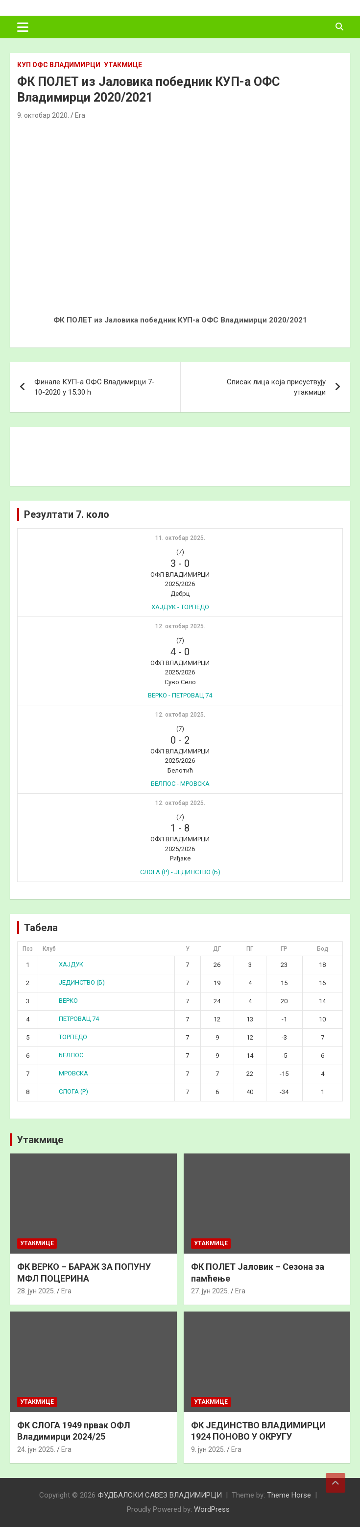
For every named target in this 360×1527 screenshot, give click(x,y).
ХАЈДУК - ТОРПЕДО (180, 607)
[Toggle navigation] (23, 27)
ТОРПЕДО (65, 1037)
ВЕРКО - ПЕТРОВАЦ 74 (180, 695)
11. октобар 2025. (180, 538)
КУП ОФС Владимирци (58, 65)
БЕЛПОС (63, 1055)
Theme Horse (289, 1495)
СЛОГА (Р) (66, 1091)
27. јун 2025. (210, 1291)
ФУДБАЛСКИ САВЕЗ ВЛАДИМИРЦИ (159, 1495)
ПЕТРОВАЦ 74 (71, 1018)
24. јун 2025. (36, 1449)
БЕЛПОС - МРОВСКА (180, 783)
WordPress (212, 1509)
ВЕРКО (60, 1000)
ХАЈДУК (63, 964)
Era (80, 115)
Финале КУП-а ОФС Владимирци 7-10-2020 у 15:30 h (94, 387)
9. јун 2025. (208, 1449)
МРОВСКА (66, 1073)
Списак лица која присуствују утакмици (276, 387)
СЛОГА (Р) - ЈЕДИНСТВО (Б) (180, 872)
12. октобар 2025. (180, 626)
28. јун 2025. (36, 1291)
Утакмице (123, 65)
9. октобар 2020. (43, 115)
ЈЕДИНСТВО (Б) (74, 982)
